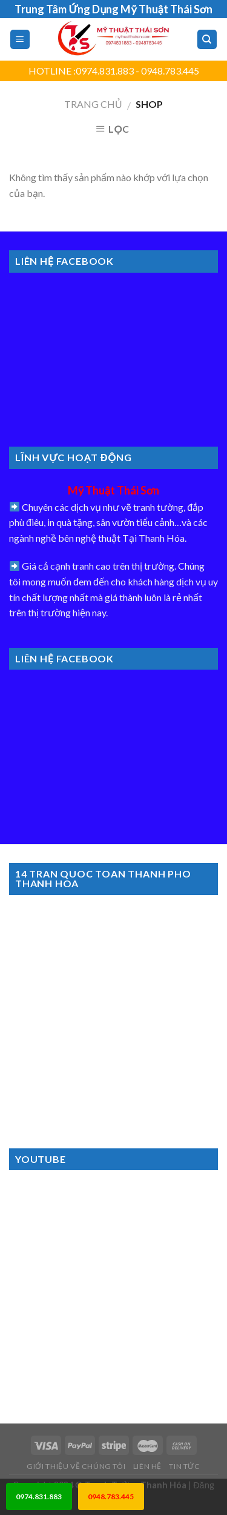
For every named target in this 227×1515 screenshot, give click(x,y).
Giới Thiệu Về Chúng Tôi (76, 1466)
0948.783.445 (111, 1496)
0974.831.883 (39, 1496)
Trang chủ (93, 104)
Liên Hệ (147, 1466)
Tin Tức (184, 1466)
